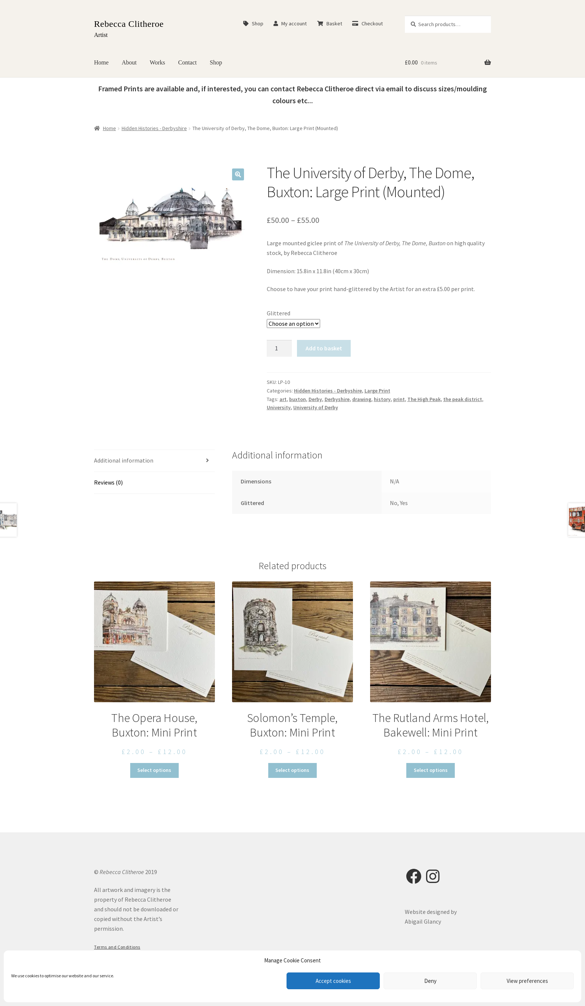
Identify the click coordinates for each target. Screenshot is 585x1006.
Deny (430, 980)
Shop (253, 23)
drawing (361, 399)
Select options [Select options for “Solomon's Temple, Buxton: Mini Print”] (292, 770)
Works (157, 62)
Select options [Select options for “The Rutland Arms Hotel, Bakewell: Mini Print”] (431, 770)
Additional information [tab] (123, 460)
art (283, 399)
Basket (329, 23)
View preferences (527, 980)
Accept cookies (333, 980)
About (129, 62)
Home (101, 62)
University (279, 407)
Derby (315, 399)
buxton (297, 399)
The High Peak (424, 399)
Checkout (367, 23)
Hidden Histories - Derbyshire (154, 128)
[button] (238, 174)
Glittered (278, 313)
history (382, 399)
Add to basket (324, 348)
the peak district (462, 399)
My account (290, 23)
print (399, 399)
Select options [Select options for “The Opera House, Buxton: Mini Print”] (154, 770)
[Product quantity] (279, 348)
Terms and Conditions (117, 947)
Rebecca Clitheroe (129, 24)
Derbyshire (337, 399)
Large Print (377, 390)
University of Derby (315, 407)
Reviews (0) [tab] (108, 482)
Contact (187, 62)
